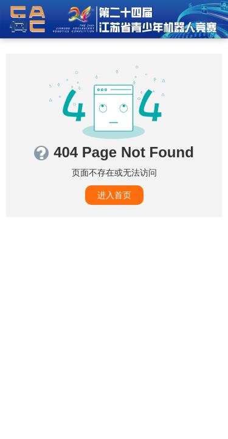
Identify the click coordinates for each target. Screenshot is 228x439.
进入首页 (114, 195)
